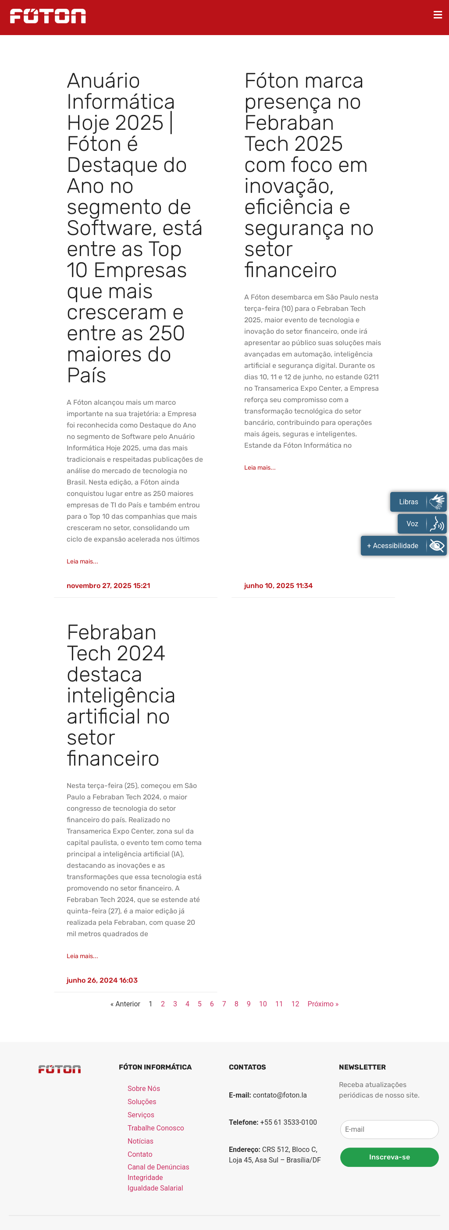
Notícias (140, 1188)
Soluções (142, 1149)
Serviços (141, 1162)
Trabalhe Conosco (156, 1175)
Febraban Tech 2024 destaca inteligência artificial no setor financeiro (121, 695)
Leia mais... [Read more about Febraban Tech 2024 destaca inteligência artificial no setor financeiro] (82, 956)
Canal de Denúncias (158, 1214)
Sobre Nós (144, 1136)
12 (295, 1004)
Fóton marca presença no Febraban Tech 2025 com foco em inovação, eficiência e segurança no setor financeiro (309, 175)
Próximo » (323, 1004)
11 (279, 1004)
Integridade (145, 1225)
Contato (140, 1202)
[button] (438, 14)
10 (263, 1004)
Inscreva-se (389, 1205)
